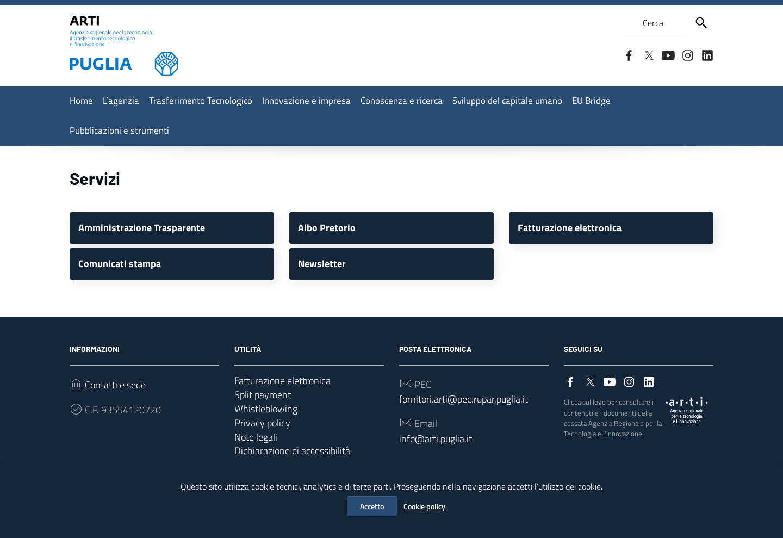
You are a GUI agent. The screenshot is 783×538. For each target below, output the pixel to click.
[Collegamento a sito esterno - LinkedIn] (706, 54)
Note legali (255, 444)
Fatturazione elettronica (282, 383)
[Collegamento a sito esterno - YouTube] (667, 54)
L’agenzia (121, 101)
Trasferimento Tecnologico (200, 101)
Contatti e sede (115, 388)
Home (81, 101)
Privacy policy (262, 429)
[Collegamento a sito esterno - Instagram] (687, 54)
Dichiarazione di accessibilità (292, 460)
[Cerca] (701, 23)
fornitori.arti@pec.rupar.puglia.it (463, 403)
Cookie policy (424, 506)
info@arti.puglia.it (435, 444)
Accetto (372, 506)
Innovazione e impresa (306, 101)
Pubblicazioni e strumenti (119, 130)
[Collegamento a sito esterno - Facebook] (628, 54)
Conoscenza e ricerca (402, 101)
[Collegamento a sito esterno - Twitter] (648, 54)
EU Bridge (591, 101)
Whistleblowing (265, 414)
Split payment (262, 399)
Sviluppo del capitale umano (507, 101)
